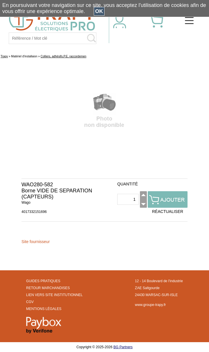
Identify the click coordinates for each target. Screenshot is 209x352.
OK (99, 11)
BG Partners (123, 347)
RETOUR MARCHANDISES (48, 288)
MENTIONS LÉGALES (43, 309)
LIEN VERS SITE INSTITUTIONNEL (54, 295)
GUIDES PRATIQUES (43, 281)
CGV (30, 302)
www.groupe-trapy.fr (150, 305)
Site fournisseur (35, 241)
